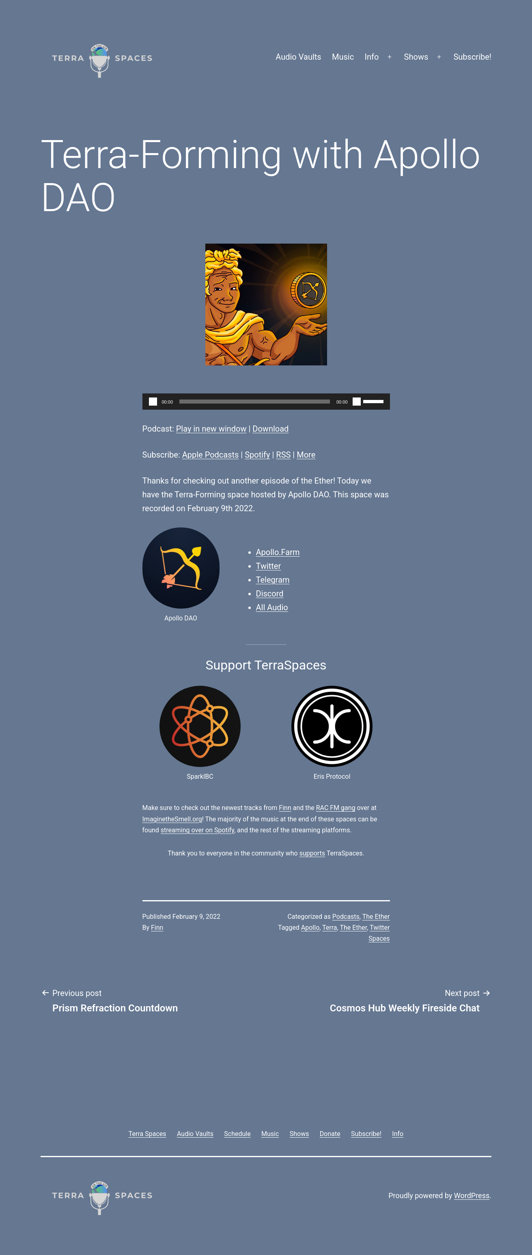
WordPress (471, 1195)
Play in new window (211, 429)
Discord (270, 593)
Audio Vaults (298, 57)
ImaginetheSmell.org (172, 819)
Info (372, 57)
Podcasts (346, 916)
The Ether (376, 916)
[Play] (153, 401)
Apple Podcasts (210, 455)
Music (343, 57)
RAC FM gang (335, 808)
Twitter (268, 566)
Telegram (273, 580)
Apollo (310, 927)
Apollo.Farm (278, 552)
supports (312, 853)
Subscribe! (472, 57)
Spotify (257, 455)
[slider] (254, 402)
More (306, 455)
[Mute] (357, 401)
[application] (266, 401)
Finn (285, 808)
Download (270, 429)
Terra (329, 927)
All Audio (272, 607)
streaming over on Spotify (197, 830)
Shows (416, 57)
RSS (283, 455)
